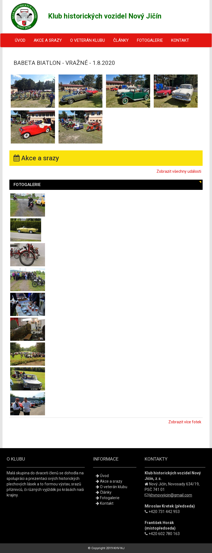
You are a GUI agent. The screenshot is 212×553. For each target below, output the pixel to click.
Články (121, 40)
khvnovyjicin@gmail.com (170, 495)
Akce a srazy (48, 40)
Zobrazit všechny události (179, 171)
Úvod (20, 40)
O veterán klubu (87, 40)
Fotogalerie (150, 40)
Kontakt (180, 40)
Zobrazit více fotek (184, 422)
